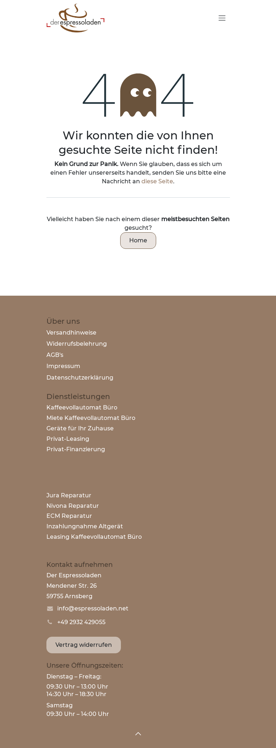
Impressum (63, 366)
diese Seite (157, 181)
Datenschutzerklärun (77, 377)
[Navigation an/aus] (222, 18)
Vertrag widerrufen (83, 644)
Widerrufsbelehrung (76, 343)
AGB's (54, 354)
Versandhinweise (71, 332)
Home (138, 240)
